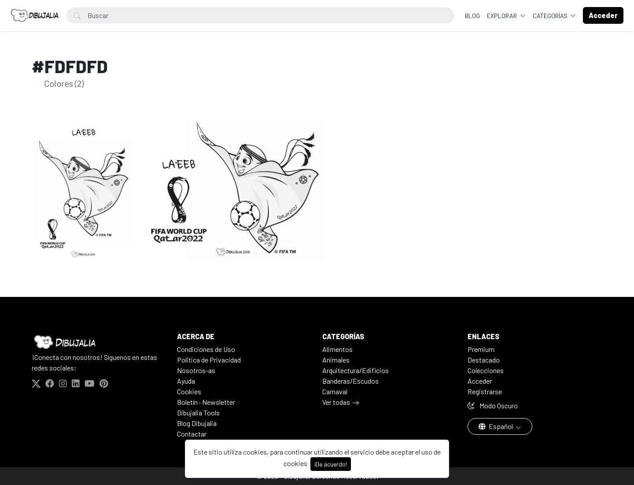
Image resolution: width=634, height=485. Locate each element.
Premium (481, 349)
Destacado (484, 359)
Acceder (480, 381)
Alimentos (337, 349)
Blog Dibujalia (197, 423)
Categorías (551, 15)
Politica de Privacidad (209, 359)
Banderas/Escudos (350, 381)
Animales (336, 359)
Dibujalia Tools (198, 412)
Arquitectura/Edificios (355, 370)
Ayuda (186, 381)
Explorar (502, 15)
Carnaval (334, 391)
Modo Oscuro (493, 405)
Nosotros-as (196, 370)
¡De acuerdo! (330, 464)
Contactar (191, 433)
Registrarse (485, 391)
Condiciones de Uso (206, 349)
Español (496, 426)
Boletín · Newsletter (206, 402)
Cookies (189, 391)
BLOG (472, 15)
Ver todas (336, 402)
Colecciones (486, 370)
